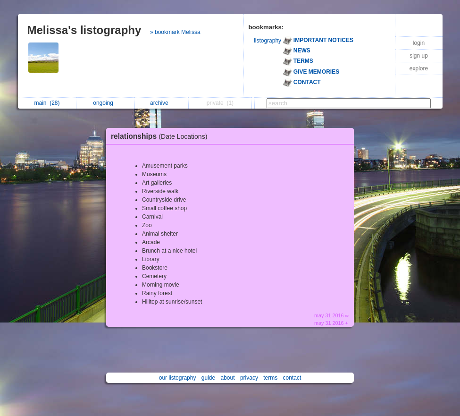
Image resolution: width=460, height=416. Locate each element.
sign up (419, 55)
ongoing (105, 103)
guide (208, 377)
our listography (177, 377)
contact (292, 377)
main (46, 103)
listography (267, 40)
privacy (249, 377)
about (228, 377)
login (419, 43)
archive (161, 103)
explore (419, 68)
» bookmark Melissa (175, 32)
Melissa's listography (84, 30)
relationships (161, 136)
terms (270, 377)
